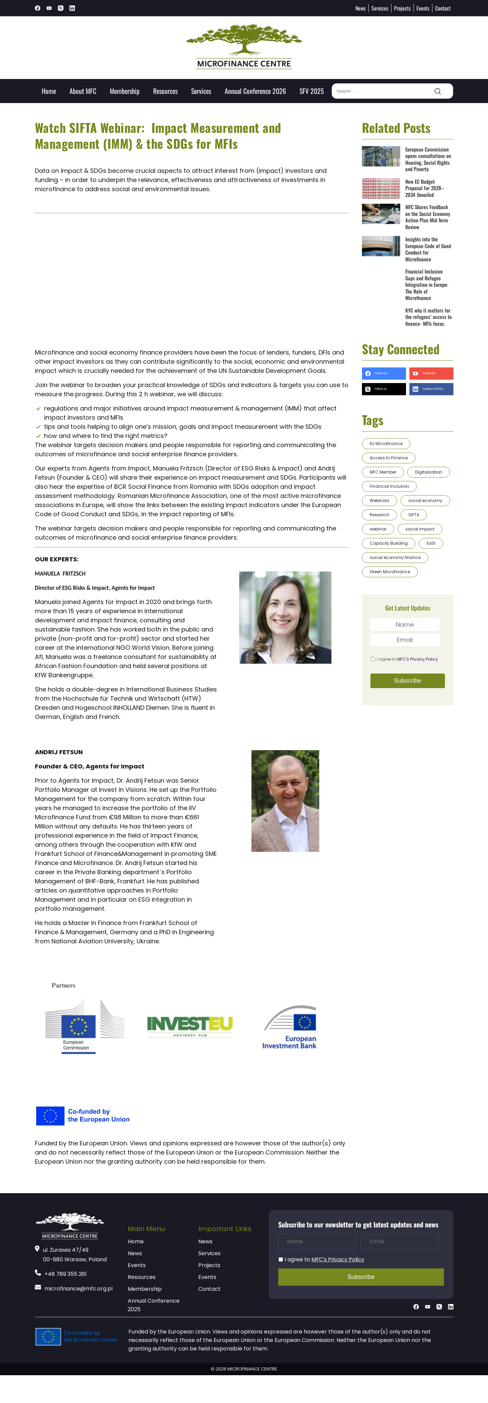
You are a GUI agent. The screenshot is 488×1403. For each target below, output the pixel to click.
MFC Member (383, 472)
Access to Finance (389, 458)
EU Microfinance (386, 443)
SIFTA (413, 515)
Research (379, 515)
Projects (402, 8)
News (360, 8)
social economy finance (395, 557)
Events (422, 8)
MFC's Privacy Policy (417, 659)
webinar (378, 529)
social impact (419, 529)
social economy (425, 500)
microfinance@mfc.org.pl (78, 1288)
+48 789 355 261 (65, 1274)
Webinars (379, 500)
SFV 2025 (312, 91)
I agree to (407, 659)
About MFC (82, 91)
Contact (443, 8)
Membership (125, 91)
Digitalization (428, 472)
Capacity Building (389, 543)
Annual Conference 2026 (255, 91)
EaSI (431, 543)
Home (49, 91)
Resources (165, 91)
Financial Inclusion (389, 486)
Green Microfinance (390, 572)
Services (379, 8)
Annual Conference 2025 (154, 1305)
